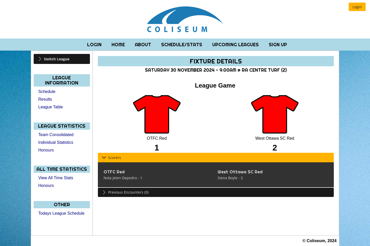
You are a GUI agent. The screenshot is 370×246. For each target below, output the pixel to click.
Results (45, 99)
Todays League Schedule (61, 213)
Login (95, 45)
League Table (50, 107)
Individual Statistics (55, 142)
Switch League (56, 58)
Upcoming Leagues (236, 45)
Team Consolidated (55, 135)
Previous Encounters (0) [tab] (125, 192)
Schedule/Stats (182, 45)
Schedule (46, 91)
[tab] (62, 59)
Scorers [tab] (111, 157)
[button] (357, 7)
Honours (46, 150)
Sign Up (278, 45)
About (143, 45)
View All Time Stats (55, 178)
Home (119, 45)
